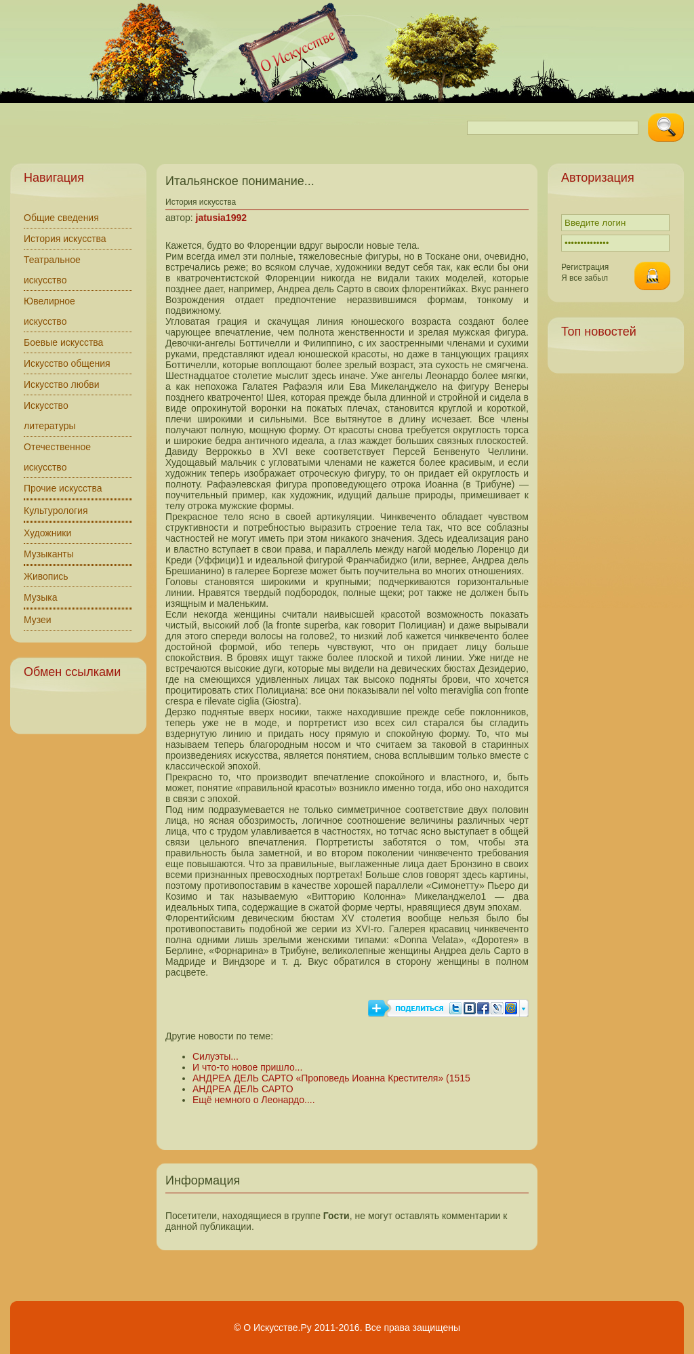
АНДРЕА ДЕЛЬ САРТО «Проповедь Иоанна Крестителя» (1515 (331, 1078)
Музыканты (49, 554)
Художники (47, 532)
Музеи (38, 619)
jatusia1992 (221, 217)
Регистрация (585, 267)
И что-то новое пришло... (247, 1067)
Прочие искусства (63, 488)
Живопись (46, 576)
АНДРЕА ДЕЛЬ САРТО (242, 1088)
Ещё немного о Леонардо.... (253, 1099)
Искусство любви (62, 384)
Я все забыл (584, 278)
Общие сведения (61, 217)
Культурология (56, 510)
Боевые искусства (63, 342)
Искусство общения (67, 363)
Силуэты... (215, 1056)
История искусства (65, 238)
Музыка (41, 597)
